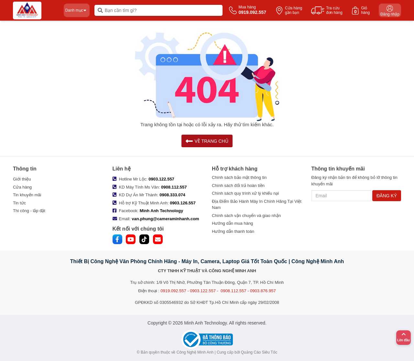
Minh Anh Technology (161, 210)
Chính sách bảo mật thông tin (239, 177)
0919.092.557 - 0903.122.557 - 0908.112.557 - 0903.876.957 (218, 290)
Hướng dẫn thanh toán (233, 231)
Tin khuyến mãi (27, 194)
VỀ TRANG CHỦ (207, 141)
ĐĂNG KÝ (386, 195)
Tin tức (19, 203)
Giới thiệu (22, 179)
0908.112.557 (174, 187)
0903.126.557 (183, 203)
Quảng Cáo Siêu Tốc (259, 352)
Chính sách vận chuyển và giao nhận (246, 215)
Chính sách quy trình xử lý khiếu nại (245, 193)
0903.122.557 (161, 179)
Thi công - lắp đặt (29, 210)
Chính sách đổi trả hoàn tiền (238, 185)
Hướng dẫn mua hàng (232, 223)
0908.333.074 (172, 194)
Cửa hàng (22, 187)
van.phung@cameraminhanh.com (165, 218)
